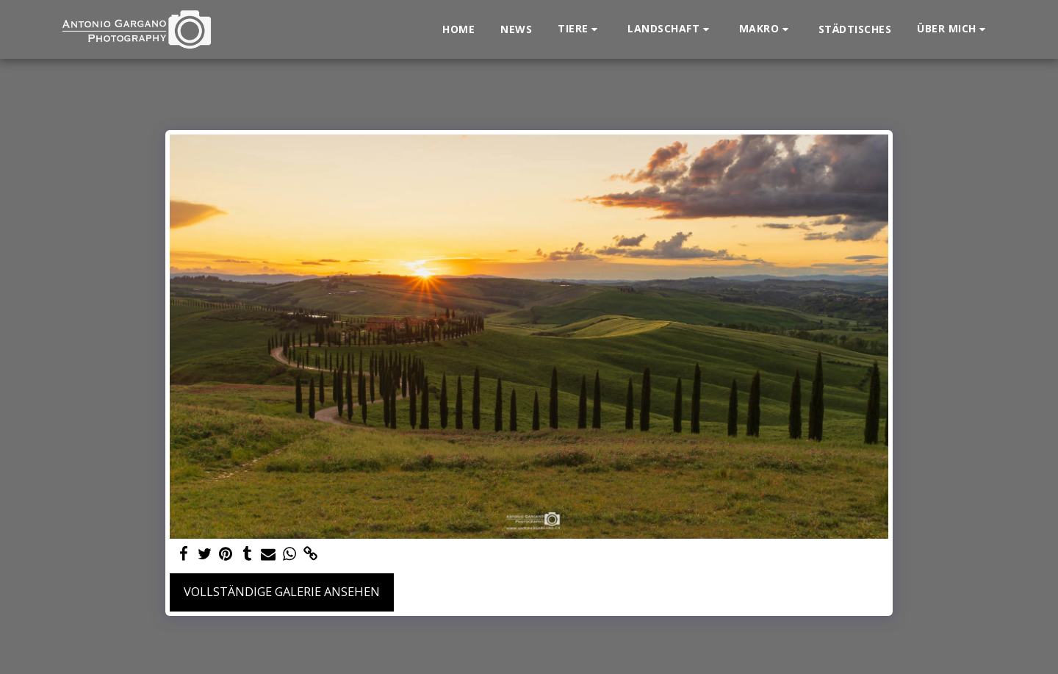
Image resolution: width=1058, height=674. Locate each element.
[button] (579, 29)
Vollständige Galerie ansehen (282, 591)
